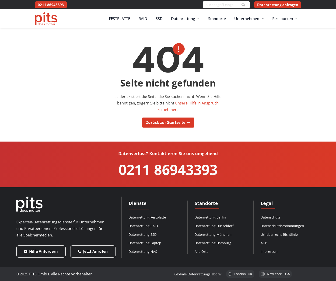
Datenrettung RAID (143, 226)
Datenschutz (270, 217)
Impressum (269, 251)
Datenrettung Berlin (210, 217)
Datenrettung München (213, 234)
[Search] (243, 5)
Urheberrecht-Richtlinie (279, 234)
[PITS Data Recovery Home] (46, 18)
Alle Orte (201, 251)
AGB (264, 243)
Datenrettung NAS (143, 251)
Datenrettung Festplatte (147, 217)
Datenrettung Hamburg (213, 243)
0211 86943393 (168, 169)
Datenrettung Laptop (145, 243)
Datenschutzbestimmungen (282, 226)
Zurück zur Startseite (168, 122)
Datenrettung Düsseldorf (214, 226)
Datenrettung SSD (143, 234)
